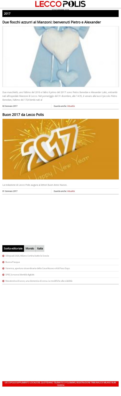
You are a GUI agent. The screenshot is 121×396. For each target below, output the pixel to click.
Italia (40, 248)
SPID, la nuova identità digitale (20, 274)
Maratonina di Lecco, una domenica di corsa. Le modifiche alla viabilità (39, 280)
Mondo (30, 248)
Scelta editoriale (13, 248)
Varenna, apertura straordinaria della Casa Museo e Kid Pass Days (38, 268)
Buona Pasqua (13, 262)
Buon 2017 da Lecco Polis (23, 114)
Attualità (71, 106)
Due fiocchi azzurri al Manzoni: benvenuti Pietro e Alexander (51, 22)
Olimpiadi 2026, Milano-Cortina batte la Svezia (27, 255)
